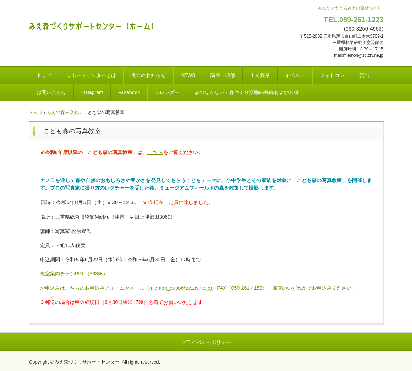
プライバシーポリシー (206, 342)
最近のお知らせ (148, 75)
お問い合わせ (51, 92)
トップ (44, 75)
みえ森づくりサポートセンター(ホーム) (93, 24)
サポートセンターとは (91, 75)
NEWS (188, 75)
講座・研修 (222, 75)
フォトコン (332, 75)
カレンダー (167, 92)
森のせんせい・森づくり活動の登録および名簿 (246, 92)
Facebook (129, 92)
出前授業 (260, 75)
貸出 (364, 75)
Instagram (92, 92)
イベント (295, 75)
